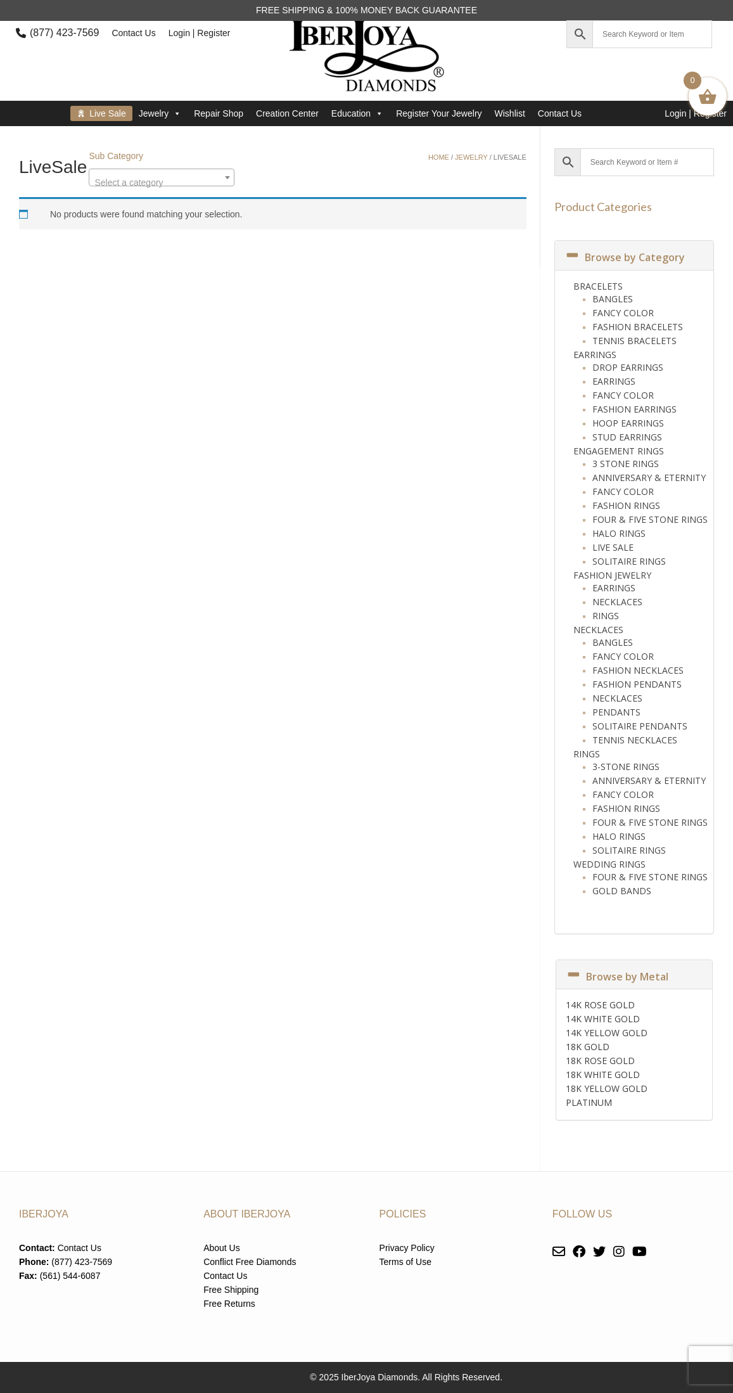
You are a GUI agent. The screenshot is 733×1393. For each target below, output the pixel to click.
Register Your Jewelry (438, 113)
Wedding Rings (609, 864)
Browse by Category (624, 257)
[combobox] (161, 177)
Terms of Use (405, 1262)
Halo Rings (619, 533)
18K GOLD (587, 1047)
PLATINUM (589, 1102)
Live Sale (107, 113)
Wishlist (510, 113)
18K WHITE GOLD (603, 1075)
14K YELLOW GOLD (606, 1033)
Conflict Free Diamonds (249, 1262)
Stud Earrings (627, 437)
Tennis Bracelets (634, 341)
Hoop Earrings (628, 423)
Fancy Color (623, 313)
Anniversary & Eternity (649, 478)
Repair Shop (218, 113)
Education (357, 113)
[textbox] (161, 182)
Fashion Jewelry (612, 575)
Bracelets (598, 286)
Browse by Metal (617, 977)
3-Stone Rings (626, 767)
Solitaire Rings (629, 561)
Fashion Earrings (634, 409)
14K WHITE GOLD (603, 1019)
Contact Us (133, 33)
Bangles (612, 299)
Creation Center (287, 113)
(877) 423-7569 (64, 32)
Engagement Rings (618, 451)
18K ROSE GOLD (600, 1061)
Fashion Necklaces (638, 670)
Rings (605, 616)
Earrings (594, 355)
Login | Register (200, 33)
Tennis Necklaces (634, 740)
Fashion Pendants (637, 684)
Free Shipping (230, 1290)
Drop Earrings (627, 367)
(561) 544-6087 (70, 1276)
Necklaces (617, 602)
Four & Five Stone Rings (650, 519)
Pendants (616, 712)
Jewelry (160, 113)
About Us (221, 1248)
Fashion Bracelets (637, 327)
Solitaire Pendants (639, 726)
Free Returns (229, 1304)
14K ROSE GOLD (600, 1005)
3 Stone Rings (625, 464)
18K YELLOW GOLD (606, 1088)
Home (438, 157)
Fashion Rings (626, 505)
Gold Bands (621, 891)
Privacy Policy (407, 1248)
